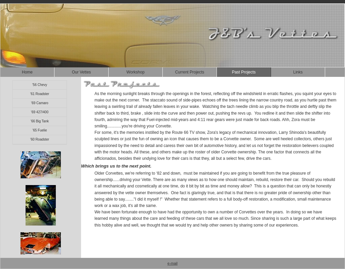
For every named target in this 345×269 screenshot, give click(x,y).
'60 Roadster (39, 139)
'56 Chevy (39, 85)
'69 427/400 (39, 112)
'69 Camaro (39, 103)
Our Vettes (81, 72)
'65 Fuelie (39, 130)
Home (27, 72)
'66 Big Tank (40, 121)
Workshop (135, 72)
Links (298, 72)
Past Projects (244, 72)
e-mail (172, 263)
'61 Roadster (39, 94)
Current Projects (189, 72)
